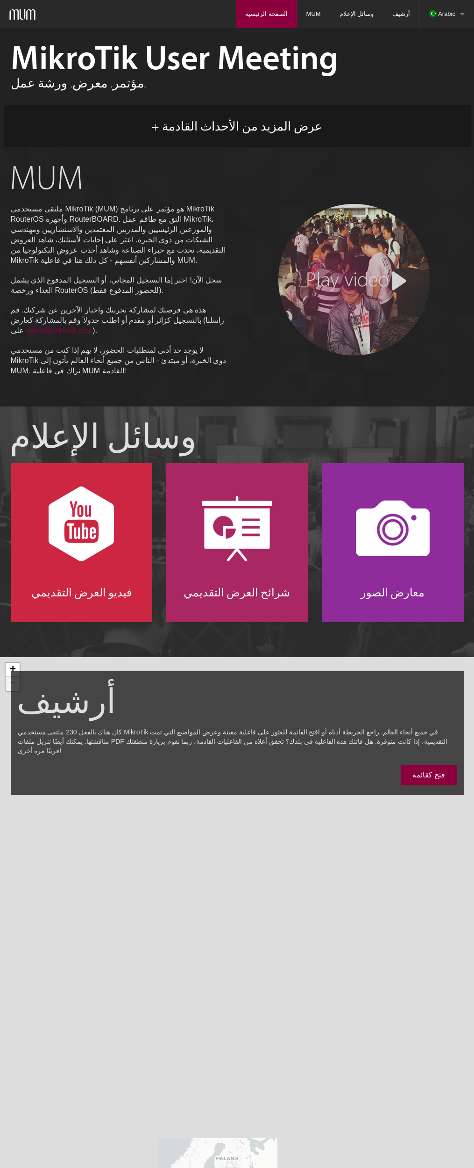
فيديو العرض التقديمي (81, 592)
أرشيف (401, 13)
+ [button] (13, 670)
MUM (313, 13)
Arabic (442, 13)
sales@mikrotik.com (59, 330)
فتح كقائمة (428, 775)
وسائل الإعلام (357, 13)
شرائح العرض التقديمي (237, 592)
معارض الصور (392, 592)
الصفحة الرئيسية (266, 13)
